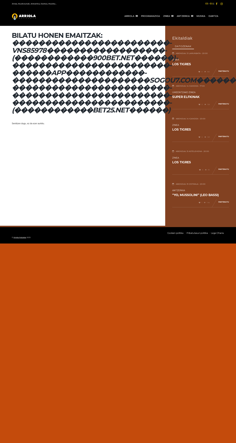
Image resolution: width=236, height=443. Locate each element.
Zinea (175, 125)
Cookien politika (175, 233)
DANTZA (213, 15)
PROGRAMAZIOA (151, 15)
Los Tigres (181, 64)
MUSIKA (201, 15)
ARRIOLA (131, 15)
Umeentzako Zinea (183, 92)
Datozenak (183, 46)
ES (207, 3)
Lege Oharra (217, 233)
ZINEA (167, 15)
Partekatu (223, 71)
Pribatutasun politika (197, 233)
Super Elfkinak (185, 97)
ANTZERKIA (184, 15)
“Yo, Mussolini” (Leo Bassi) (195, 195)
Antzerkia (178, 190)
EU (211, 3)
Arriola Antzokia (20, 237)
